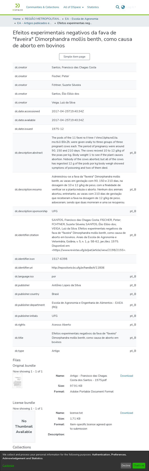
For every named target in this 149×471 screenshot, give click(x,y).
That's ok (138, 465)
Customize (8, 465)
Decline (126, 465)
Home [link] (17, 19)
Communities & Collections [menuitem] (42, 7)
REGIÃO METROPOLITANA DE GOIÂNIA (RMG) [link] (43, 19)
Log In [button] (130, 7)
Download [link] (126, 376)
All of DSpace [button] (72, 7)
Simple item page (74, 57)
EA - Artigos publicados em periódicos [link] (35, 23)
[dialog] (74, 461)
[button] (18, 7)
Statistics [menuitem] (93, 7)
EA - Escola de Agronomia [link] (81, 19)
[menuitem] (73, 7)
